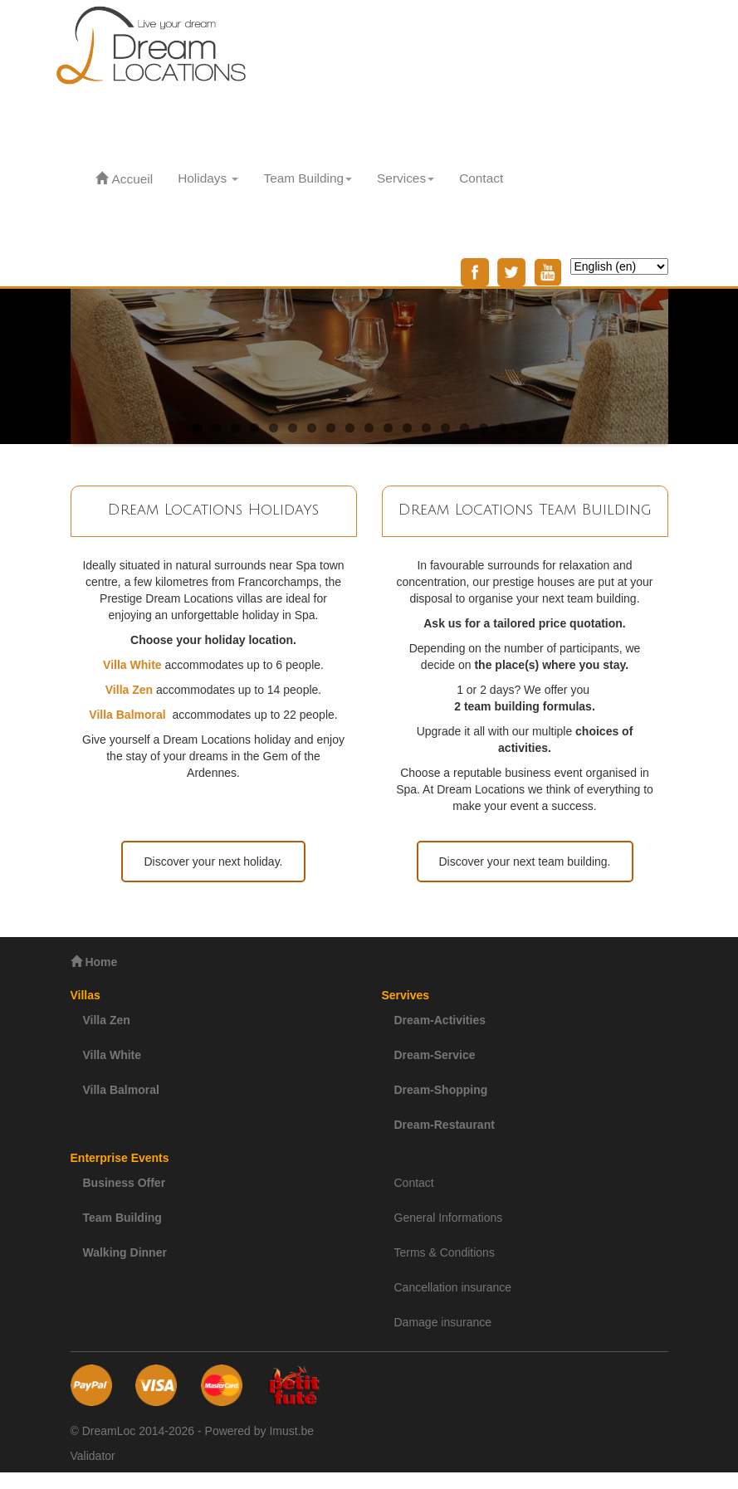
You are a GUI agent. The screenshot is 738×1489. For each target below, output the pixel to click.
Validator (93, 1455)
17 (502, 427)
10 (369, 427)
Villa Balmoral (121, 1089)
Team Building (307, 178)
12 (407, 427)
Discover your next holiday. (213, 861)
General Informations (448, 1217)
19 (540, 427)
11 (388, 427)
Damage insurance (443, 1322)
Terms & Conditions (444, 1252)
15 (464, 427)
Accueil (124, 178)
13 (426, 427)
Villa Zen (106, 1020)
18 (521, 427)
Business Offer (124, 1182)
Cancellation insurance (453, 1287)
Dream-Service (435, 1055)
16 (483, 427)
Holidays (208, 178)
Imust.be (291, 1431)
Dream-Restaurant (444, 1124)
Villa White (112, 1055)
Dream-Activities (440, 1020)
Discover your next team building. (525, 861)
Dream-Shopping (441, 1089)
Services (405, 178)
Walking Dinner (125, 1252)
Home (94, 961)
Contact (481, 178)
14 (445, 427)
